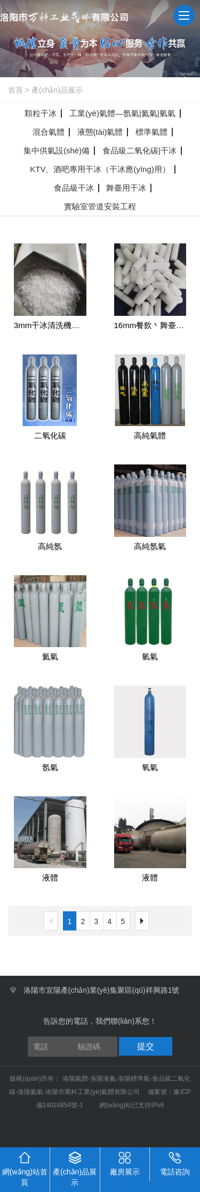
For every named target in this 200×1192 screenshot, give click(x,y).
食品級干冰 (74, 187)
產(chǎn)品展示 (57, 90)
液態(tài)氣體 (100, 131)
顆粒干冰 (41, 113)
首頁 (15, 90)
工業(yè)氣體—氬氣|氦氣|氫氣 (122, 113)
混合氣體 (49, 131)
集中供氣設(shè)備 (56, 150)
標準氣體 (151, 131)
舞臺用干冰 (126, 187)
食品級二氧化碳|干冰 (139, 150)
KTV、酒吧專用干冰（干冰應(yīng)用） (100, 169)
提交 (145, 1046)
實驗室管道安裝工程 (100, 206)
